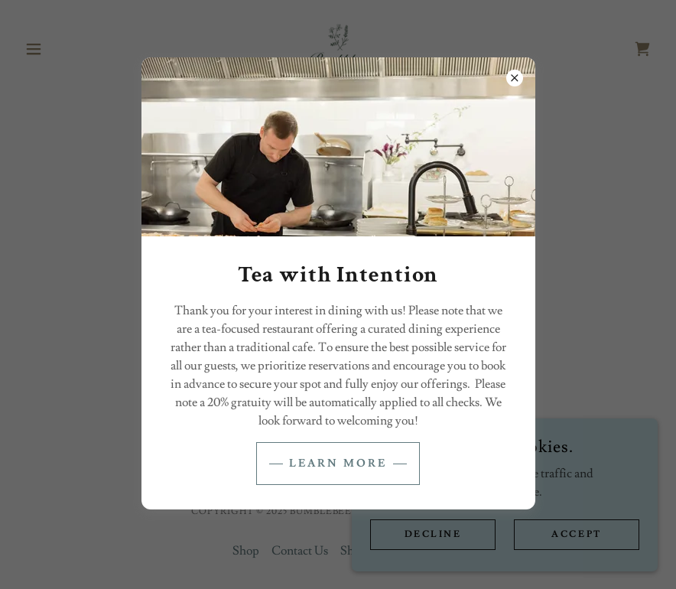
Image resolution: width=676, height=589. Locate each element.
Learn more (338, 463)
